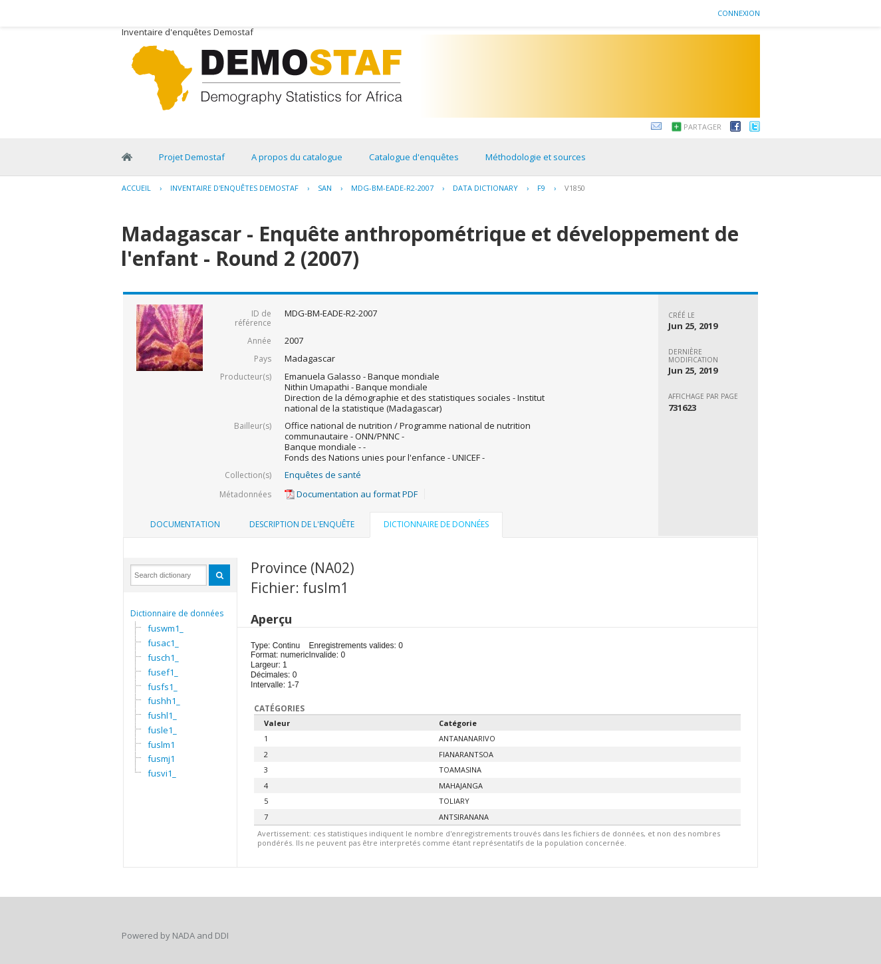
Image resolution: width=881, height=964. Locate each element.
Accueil (136, 188)
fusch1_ (163, 657)
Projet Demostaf (192, 157)
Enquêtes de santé (323, 475)
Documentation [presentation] (185, 524)
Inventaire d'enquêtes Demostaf (234, 188)
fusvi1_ (162, 773)
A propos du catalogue (296, 157)
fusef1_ (163, 672)
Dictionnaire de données (176, 613)
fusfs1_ (163, 686)
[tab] (185, 524)
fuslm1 (161, 744)
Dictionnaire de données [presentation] (436, 524)
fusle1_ (162, 730)
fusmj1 (161, 758)
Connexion (738, 13)
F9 (541, 188)
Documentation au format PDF (351, 494)
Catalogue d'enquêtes (414, 157)
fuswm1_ (166, 628)
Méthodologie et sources (535, 157)
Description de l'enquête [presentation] (301, 524)
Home (127, 157)
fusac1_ (163, 643)
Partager (702, 127)
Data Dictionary (485, 188)
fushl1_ (162, 715)
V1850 (575, 188)
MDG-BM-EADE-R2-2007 (392, 188)
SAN (325, 188)
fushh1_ (164, 700)
